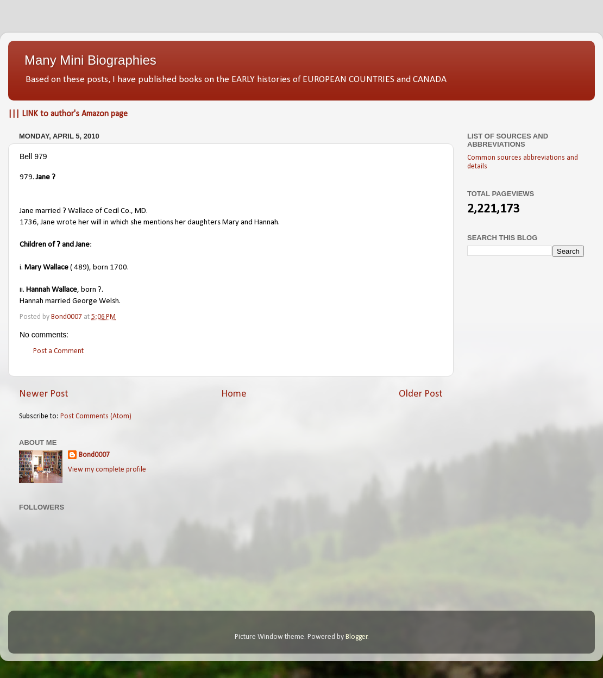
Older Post (421, 394)
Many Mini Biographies (90, 60)
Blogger (357, 637)
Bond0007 (94, 455)
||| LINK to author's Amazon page (68, 114)
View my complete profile (107, 469)
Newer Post (43, 394)
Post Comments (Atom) (95, 416)
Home (234, 394)
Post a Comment (58, 351)
